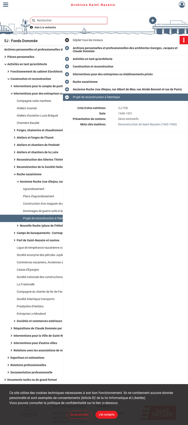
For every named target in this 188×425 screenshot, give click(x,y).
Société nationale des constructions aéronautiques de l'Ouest (56, 277)
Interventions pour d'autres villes (35, 343)
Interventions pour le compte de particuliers (43, 86)
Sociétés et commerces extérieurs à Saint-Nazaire (50, 321)
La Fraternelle (26, 284)
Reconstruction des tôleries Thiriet (40, 159)
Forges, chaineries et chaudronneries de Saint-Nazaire (53, 130)
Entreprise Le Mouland (31, 313)
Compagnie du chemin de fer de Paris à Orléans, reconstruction (57, 291)
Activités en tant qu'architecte (27, 64)
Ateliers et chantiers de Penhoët (38, 145)
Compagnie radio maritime (34, 101)
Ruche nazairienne (29, 174)
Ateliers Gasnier (27, 108)
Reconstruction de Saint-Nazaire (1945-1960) (147, 124)
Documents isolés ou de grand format (32, 379)
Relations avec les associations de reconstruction (46, 350)
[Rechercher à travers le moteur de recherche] (70, 20)
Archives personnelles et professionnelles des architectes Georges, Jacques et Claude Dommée (46, 49)
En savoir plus (79, 414)
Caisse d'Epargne (28, 269)
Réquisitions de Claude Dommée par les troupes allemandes (54, 328)
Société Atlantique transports (36, 299)
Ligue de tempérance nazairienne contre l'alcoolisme (50, 247)
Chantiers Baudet (28, 123)
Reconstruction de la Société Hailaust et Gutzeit (49, 167)
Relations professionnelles (28, 365)
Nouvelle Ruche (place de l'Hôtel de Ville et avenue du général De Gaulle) (62, 225)
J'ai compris (107, 414)
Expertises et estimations (27, 357)
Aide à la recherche (45, 27)
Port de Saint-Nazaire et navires (38, 240)
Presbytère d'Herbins (30, 306)
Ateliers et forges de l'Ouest (35, 137)
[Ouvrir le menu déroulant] (5, 5)
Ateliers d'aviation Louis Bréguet (37, 115)
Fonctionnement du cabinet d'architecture (38, 71)
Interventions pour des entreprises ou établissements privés (53, 93)
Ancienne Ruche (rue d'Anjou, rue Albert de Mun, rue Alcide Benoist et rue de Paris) (62, 181)
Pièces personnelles (20, 56)
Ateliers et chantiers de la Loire (37, 152)
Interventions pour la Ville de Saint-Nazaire (42, 335)
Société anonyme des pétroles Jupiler (41, 255)
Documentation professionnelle (31, 372)
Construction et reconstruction (30, 79)
